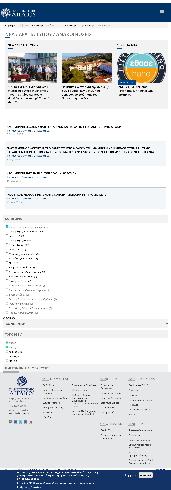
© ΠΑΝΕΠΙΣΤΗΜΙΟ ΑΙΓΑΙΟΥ (13, 469)
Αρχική (9, 25)
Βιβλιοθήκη (48, 385)
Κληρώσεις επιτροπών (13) (23, 258)
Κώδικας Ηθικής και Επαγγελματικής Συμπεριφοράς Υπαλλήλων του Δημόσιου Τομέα (85, 401)
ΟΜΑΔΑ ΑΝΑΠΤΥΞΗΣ (72, 469)
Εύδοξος (47, 417)
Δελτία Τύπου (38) (19, 245)
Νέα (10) (13, 263)
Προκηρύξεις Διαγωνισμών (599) (26, 231)
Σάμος (51, 25)
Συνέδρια (133, 414)
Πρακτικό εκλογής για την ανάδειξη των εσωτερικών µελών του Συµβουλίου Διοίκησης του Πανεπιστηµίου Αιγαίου (86, 92)
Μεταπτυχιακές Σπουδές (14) (24, 254)
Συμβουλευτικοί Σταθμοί (55, 398)
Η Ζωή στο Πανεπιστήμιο (30, 25)
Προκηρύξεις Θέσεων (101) (23, 240)
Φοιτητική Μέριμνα (110, 412)
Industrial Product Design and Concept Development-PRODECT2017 (56, 195)
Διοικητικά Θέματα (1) (20, 281)
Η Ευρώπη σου (79, 390)
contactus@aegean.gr (20, 413)
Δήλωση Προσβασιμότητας (138, 454)
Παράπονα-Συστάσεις (139, 440)
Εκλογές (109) (16, 236)
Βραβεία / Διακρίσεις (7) (22, 267)
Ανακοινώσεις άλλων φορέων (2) (27, 272)
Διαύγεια (47, 412)
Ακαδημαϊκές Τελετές (139, 385)
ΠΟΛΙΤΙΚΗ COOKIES (51, 469)
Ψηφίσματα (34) (17, 249)
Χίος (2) (13, 360)
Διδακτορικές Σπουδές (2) (23, 276)
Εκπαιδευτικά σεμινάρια (140, 400)
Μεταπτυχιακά (108, 407)
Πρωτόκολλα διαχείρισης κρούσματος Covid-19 (84, 413)
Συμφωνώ (131, 475)
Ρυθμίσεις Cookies (29, 487)
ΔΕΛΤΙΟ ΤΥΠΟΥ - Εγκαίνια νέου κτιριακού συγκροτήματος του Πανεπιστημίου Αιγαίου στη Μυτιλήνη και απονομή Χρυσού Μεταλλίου (28, 94)
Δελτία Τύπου (107, 430)
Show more (9, 317)
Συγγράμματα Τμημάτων (84, 385)
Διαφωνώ (146, 475)
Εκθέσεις (133, 395)
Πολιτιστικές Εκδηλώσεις (140, 409)
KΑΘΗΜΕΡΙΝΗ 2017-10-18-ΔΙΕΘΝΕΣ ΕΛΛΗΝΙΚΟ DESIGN (42, 173)
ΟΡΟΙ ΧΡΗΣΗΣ (34, 469)
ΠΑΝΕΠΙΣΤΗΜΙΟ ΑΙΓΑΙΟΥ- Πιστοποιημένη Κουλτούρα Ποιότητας (135, 90)
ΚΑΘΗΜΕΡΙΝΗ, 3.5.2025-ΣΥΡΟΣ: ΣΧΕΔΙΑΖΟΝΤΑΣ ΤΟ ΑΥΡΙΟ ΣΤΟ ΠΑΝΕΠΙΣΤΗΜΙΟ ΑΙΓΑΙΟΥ (64, 127)
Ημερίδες (133, 404)
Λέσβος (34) (15, 351)
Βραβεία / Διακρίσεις (111, 398)
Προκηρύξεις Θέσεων (111, 392)
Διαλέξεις (133, 390)
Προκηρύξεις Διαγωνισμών (107, 386)
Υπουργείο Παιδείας (53, 407)
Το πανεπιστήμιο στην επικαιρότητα (79, 25)
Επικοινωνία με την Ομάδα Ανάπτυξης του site (141, 461)
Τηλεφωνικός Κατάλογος (140, 430)
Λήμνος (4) (14, 356)
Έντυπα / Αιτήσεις (51, 402)
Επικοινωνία (135, 435)
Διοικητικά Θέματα (110, 402)
